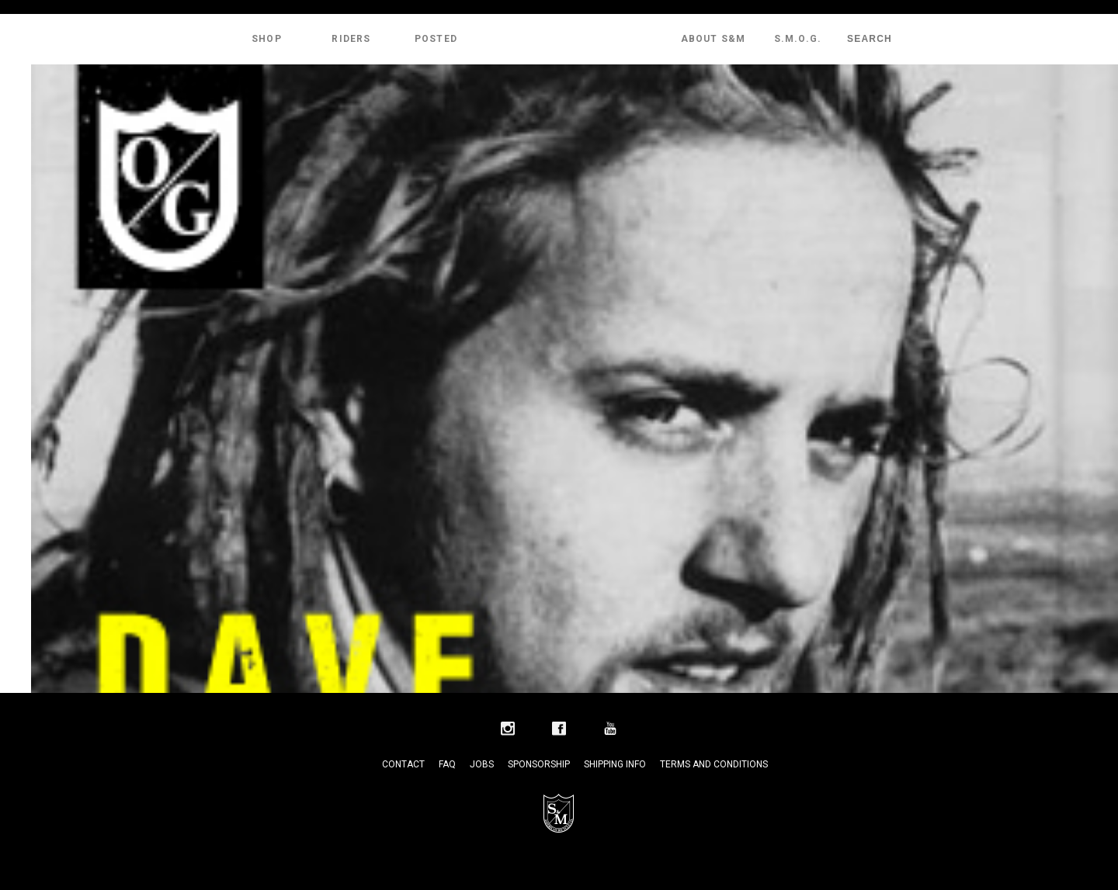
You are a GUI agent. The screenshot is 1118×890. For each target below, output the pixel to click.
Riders (351, 38)
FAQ (447, 764)
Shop (267, 38)
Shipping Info (615, 764)
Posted (436, 38)
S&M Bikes (559, 39)
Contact (403, 764)
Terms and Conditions (714, 764)
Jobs (482, 764)
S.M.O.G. (798, 38)
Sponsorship (539, 764)
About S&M (713, 38)
